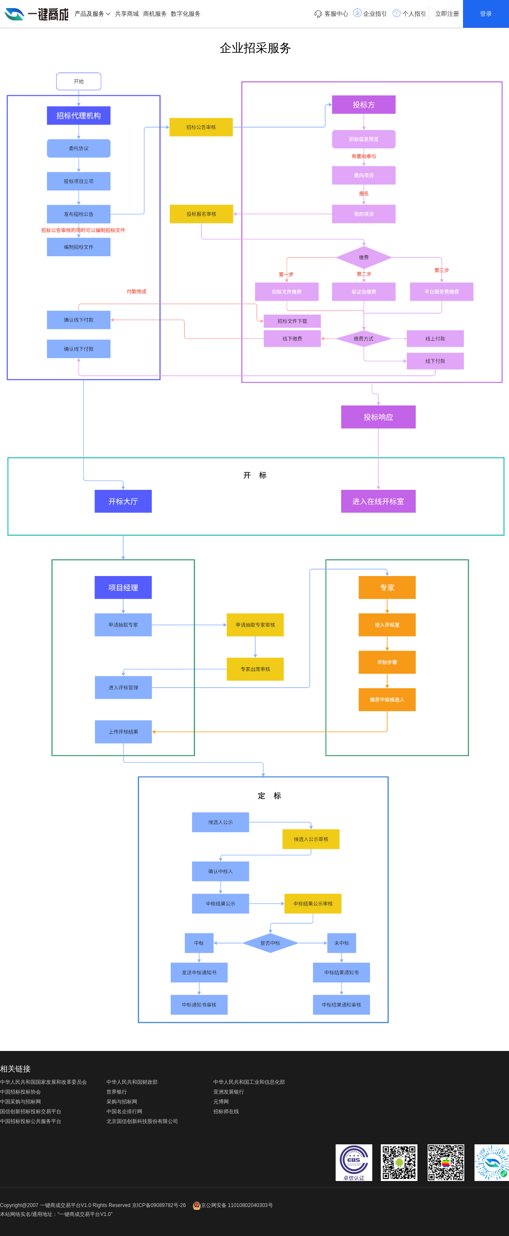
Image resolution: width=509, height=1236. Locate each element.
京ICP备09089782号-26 (159, 1205)
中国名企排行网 (124, 1111)
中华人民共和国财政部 (132, 1082)
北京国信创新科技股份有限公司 (142, 1121)
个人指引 (409, 13)
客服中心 (331, 14)
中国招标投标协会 (20, 1092)
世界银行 (116, 1092)
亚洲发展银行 (228, 1092)
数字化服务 (186, 13)
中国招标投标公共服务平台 (30, 1121)
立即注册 (447, 13)
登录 (486, 13)
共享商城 (127, 13)
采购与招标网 (121, 1102)
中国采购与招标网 (20, 1102)
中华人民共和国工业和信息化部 (249, 1082)
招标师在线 (226, 1111)
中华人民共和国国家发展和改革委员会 (43, 1082)
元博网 (221, 1102)
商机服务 (155, 13)
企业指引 (370, 13)
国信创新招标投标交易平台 (30, 1111)
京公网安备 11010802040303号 (233, 1205)
